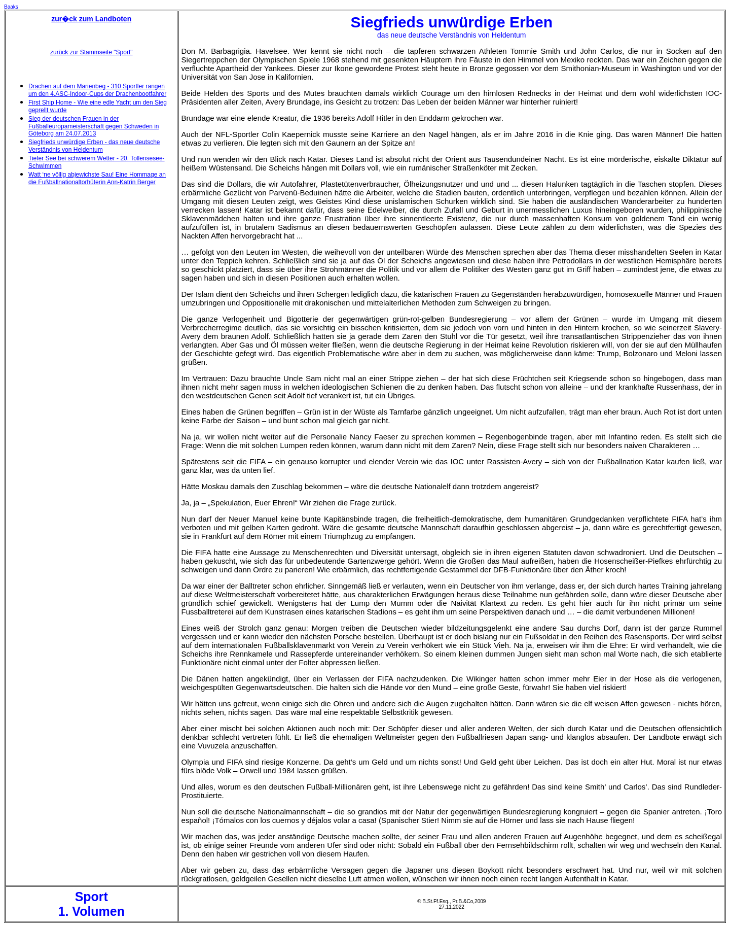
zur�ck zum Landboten (91, 19)
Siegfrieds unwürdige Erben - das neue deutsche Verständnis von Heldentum (94, 146)
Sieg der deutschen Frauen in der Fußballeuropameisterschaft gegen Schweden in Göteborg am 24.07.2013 (93, 126)
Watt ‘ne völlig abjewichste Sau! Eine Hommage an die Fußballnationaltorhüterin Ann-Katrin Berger (97, 178)
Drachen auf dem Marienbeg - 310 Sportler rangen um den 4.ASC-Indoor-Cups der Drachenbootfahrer (97, 90)
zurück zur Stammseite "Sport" (91, 52)
